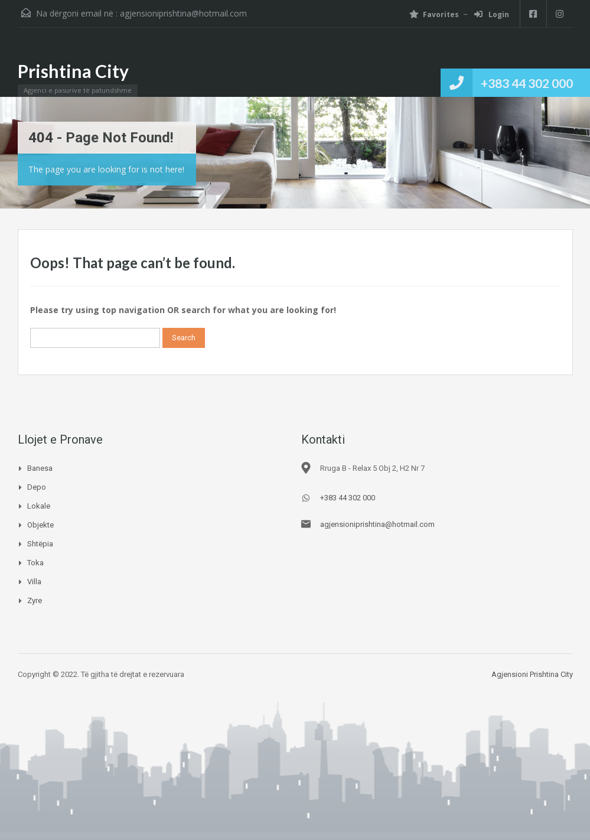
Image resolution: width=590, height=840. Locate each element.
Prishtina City (73, 71)
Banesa (40, 468)
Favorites (434, 14)
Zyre (34, 600)
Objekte (40, 524)
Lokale (38, 506)
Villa (34, 581)
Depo (36, 487)
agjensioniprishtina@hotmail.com (183, 13)
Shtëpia (40, 543)
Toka (35, 562)
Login (491, 14)
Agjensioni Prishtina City (532, 674)
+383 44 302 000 (527, 83)
